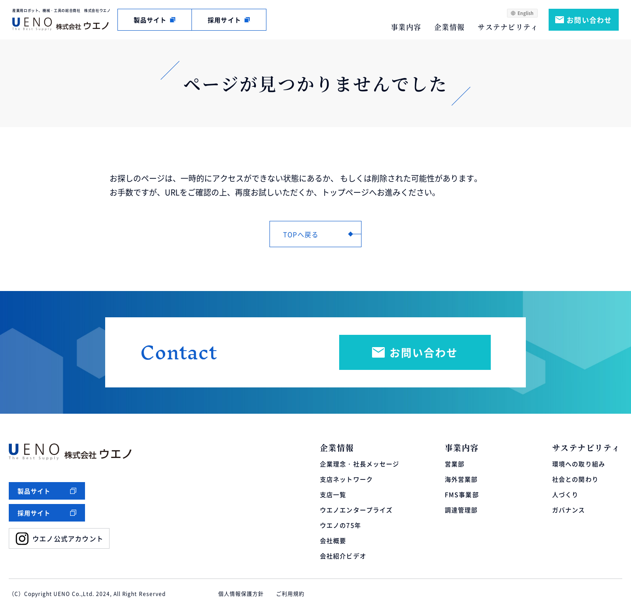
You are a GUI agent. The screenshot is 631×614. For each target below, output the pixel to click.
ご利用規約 (290, 593)
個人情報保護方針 (241, 593)
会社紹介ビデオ (343, 555)
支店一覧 (333, 494)
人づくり (565, 494)
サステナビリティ (508, 27)
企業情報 (449, 27)
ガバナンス (568, 509)
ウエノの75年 (340, 525)
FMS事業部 (462, 494)
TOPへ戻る (301, 234)
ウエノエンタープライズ (356, 509)
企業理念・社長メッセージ (359, 463)
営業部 (454, 463)
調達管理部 (461, 509)
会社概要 (333, 540)
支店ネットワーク (346, 479)
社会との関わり (575, 479)
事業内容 (406, 27)
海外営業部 (461, 479)
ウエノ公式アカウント (67, 538)
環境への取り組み (578, 463)
